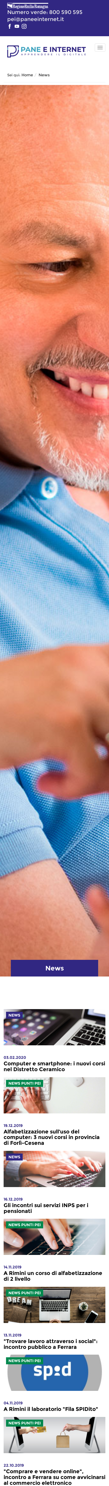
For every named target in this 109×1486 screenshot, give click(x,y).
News (44, 75)
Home (27, 75)
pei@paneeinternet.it (35, 19)
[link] (54, 1063)
